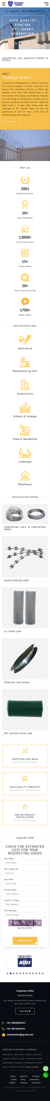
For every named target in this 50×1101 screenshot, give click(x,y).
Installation (34, 1079)
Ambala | (6, 1059)
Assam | (22, 1059)
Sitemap (23, 1082)
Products (36, 1076)
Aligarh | (29, 1054)
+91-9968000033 (39, 1022)
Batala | (6, 1067)
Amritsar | (15, 1059)
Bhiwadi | (22, 1067)
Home (13, 1076)
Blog (23, 1079)
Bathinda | (14, 1067)
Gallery (12, 1082)
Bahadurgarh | (8, 1063)
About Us (24, 1076)
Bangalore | (19, 1063)
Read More (11, 121)
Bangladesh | (30, 1063)
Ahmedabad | (31, 1059)
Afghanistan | (8, 1054)
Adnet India (31, 1090)
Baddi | (40, 1059)
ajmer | (22, 1054)
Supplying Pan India (28, 759)
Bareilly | (39, 1063)
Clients (14, 1079)
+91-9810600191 (39, 1028)
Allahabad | (37, 1054)
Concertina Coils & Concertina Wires (25, 514)
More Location (32, 1067)
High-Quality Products (29, 786)
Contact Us (36, 1082)
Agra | (16, 1054)
